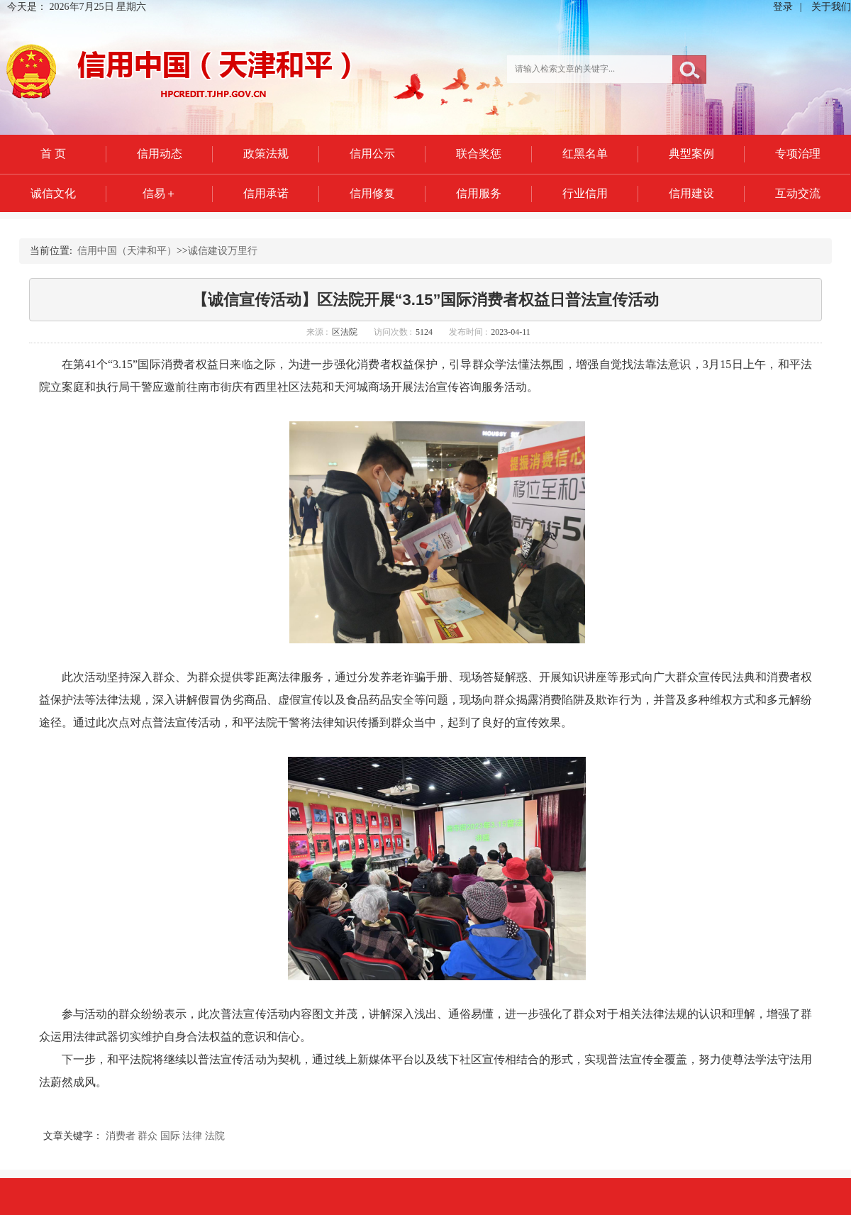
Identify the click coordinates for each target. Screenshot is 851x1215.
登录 (783, 6)
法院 (215, 1136)
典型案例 (691, 154)
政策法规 (266, 154)
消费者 (120, 1136)
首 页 (53, 154)
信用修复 (372, 193)
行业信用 (585, 193)
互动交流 (798, 193)
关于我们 (831, 6)
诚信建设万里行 (222, 250)
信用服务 (478, 193)
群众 (147, 1136)
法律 (192, 1136)
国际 (170, 1136)
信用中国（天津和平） (127, 250)
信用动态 (159, 154)
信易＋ (160, 193)
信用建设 (691, 193)
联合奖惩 (478, 154)
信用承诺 (266, 193)
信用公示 (372, 154)
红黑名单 (585, 154)
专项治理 (798, 154)
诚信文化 (53, 193)
